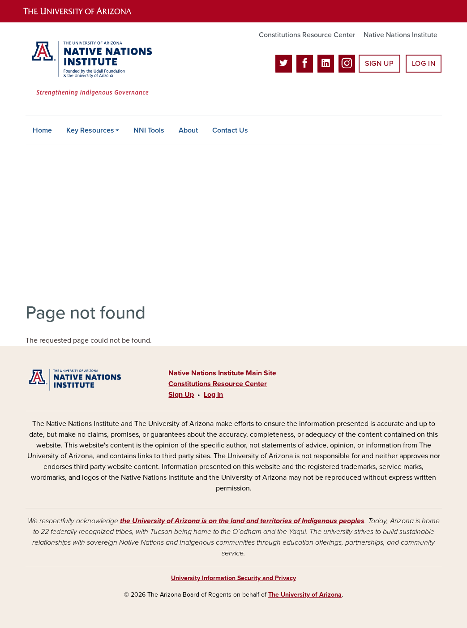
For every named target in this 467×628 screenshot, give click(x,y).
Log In (424, 63)
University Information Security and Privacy (233, 578)
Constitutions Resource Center (307, 34)
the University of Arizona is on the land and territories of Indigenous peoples (242, 520)
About (188, 130)
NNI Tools (148, 130)
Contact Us (230, 130)
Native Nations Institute (400, 34)
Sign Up (379, 63)
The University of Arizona (305, 594)
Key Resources (90, 130)
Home (42, 130)
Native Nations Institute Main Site (222, 373)
